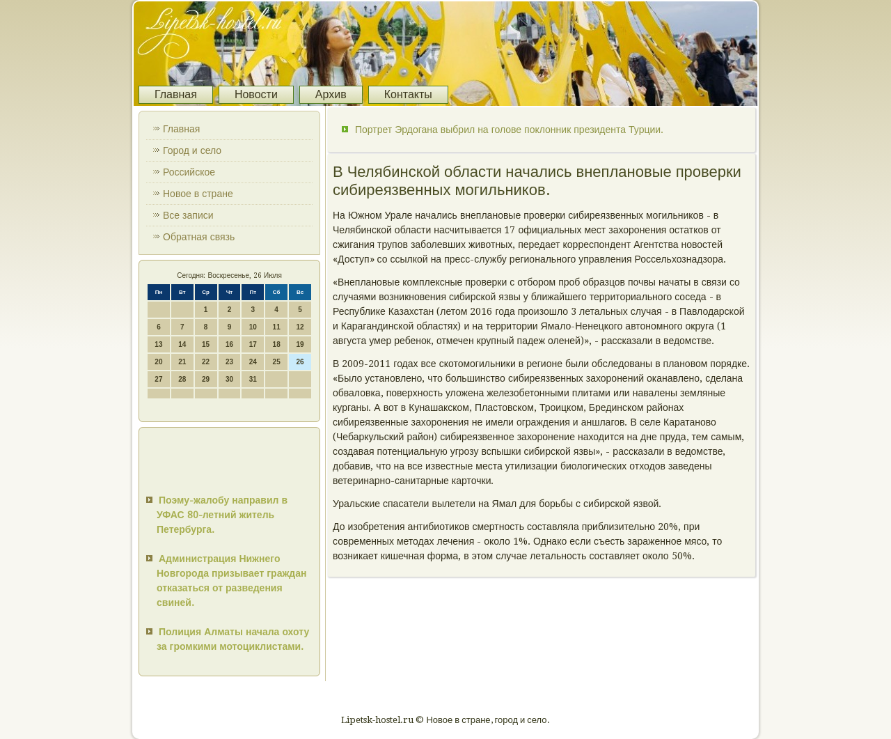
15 (206, 344)
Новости (256, 94)
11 (277, 327)
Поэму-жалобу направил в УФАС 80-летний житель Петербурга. (222, 515)
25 (277, 362)
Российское (189, 172)
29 (206, 379)
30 (229, 379)
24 (253, 362)
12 (299, 327)
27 (158, 379)
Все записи (188, 215)
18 (277, 344)
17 (253, 344)
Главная (176, 94)
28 (182, 379)
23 (229, 362)
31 (253, 379)
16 (229, 344)
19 (299, 344)
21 (182, 362)
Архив (331, 94)
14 (182, 344)
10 (253, 327)
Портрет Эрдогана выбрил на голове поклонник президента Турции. (509, 129)
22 (206, 362)
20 (158, 362)
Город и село (192, 150)
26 (299, 362)
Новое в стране (198, 193)
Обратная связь (199, 236)
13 (158, 344)
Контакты (408, 94)
